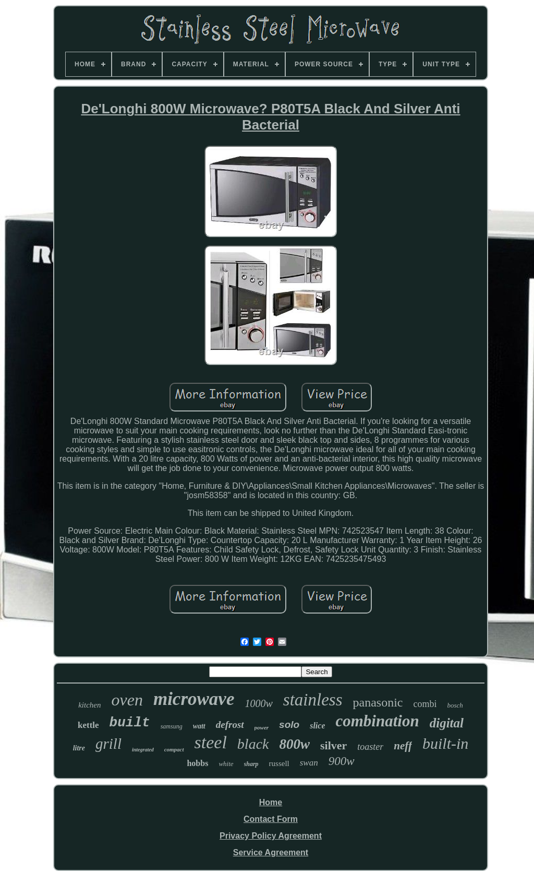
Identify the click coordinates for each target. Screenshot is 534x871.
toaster (370, 746)
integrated (143, 749)
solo (289, 724)
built (130, 723)
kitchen (89, 705)
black (253, 744)
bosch (455, 705)
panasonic (378, 702)
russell (279, 763)
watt (199, 726)
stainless (313, 699)
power (261, 727)
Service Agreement (270, 852)
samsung (172, 726)
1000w (258, 703)
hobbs (197, 763)
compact (174, 749)
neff (403, 745)
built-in (445, 743)
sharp (251, 764)
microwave (194, 699)
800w (295, 744)
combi (424, 704)
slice (317, 725)
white (226, 764)
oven (127, 699)
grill (108, 743)
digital (447, 723)
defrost (230, 724)
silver (333, 745)
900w (342, 761)
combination (377, 721)
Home (270, 802)
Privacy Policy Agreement (271, 835)
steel (211, 742)
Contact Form (271, 819)
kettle (88, 725)
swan (309, 763)
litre (79, 748)
